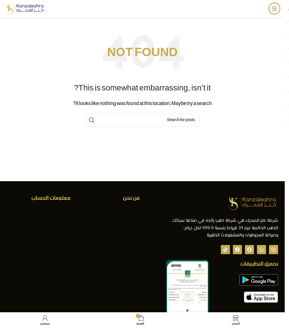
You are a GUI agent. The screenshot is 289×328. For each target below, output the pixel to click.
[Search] (142, 120)
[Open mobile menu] (274, 8)
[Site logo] (24, 9)
